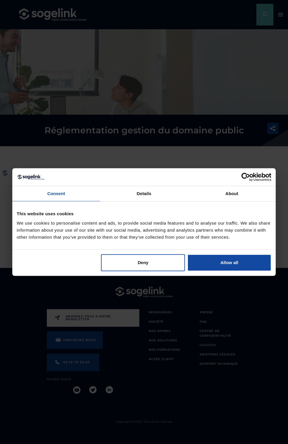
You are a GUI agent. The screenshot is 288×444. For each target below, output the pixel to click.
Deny (143, 262)
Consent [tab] (56, 193)
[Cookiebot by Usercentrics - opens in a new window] (245, 177)
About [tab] (231, 193)
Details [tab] (144, 193)
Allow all (229, 262)
